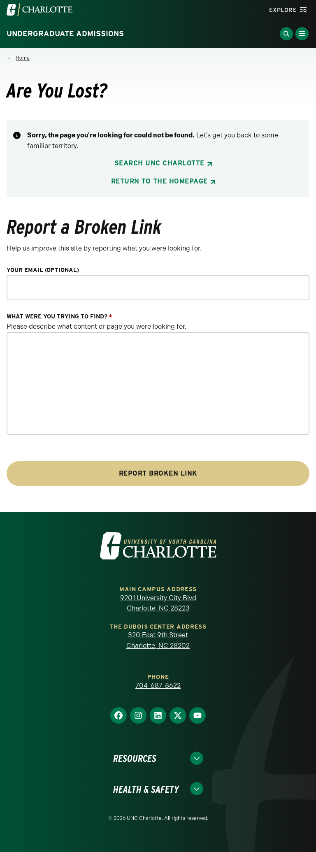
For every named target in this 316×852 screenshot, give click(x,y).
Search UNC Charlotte (159, 163)
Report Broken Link (158, 473)
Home (23, 58)
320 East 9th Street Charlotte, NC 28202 (158, 640)
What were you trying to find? (59, 316)
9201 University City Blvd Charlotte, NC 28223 (158, 603)
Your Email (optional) (43, 270)
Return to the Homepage (159, 181)
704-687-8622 (158, 685)
